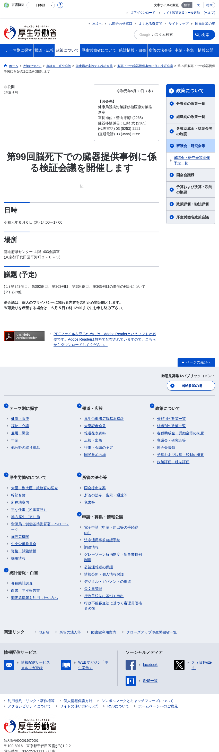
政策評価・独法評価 (192, 204)
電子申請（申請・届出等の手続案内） (111, 516)
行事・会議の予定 (98, 443)
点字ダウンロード (142, 12)
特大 (209, 5)
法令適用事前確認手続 (102, 526)
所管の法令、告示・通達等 (105, 486)
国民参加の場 (205, 23)
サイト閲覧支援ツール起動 (181, 12)
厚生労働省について (29, 470)
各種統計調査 (22, 570)
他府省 (44, 618)
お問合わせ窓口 (120, 23)
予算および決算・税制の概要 (194, 189)
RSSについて (118, 692)
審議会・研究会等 (190, 146)
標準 (187, 5)
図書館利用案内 (103, 618)
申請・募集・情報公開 (104, 505)
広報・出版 (93, 435)
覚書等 (89, 493)
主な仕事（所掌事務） (29, 500)
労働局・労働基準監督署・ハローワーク (40, 517)
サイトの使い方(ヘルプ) (79, 692)
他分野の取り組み (25, 443)
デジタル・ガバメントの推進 (107, 568)
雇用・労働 (20, 428)
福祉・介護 (20, 421)
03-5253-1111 (33, 738)
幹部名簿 (18, 486)
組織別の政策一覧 (190, 117)
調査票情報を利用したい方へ (34, 584)
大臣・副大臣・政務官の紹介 (34, 479)
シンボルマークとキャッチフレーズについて (137, 687)
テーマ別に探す (25, 405)
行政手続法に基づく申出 (104, 582)
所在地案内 (20, 493)
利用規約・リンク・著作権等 (31, 687)
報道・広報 (94, 405)
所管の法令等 (96, 470)
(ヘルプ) (209, 12)
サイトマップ (179, 23)
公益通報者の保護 (98, 553)
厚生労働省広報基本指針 (104, 414)
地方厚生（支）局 (25, 507)
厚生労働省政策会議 (192, 217)
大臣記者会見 (95, 421)
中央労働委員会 (23, 535)
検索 (205, 34)
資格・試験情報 (23, 542)
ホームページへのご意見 (158, 692)
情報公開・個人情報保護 (104, 561)
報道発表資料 (95, 428)
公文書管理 (93, 575)
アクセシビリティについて (29, 692)
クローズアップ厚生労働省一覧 (151, 618)
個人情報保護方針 (78, 687)
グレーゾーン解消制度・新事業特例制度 (113, 543)
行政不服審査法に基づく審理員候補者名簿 (113, 592)
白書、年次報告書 (25, 577)
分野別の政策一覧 (190, 104)
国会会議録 (185, 175)
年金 (14, 435)
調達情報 (91, 533)
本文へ (97, 23)
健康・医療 (20, 414)
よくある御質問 (150, 23)
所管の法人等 (70, 618)
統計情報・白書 (25, 561)
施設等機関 (20, 527)
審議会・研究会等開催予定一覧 (192, 160)
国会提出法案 (95, 479)
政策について (190, 90)
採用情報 (18, 549)
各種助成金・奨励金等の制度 (194, 131)
